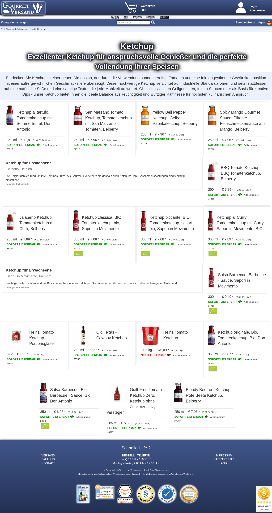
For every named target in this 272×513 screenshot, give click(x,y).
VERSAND (48, 455)
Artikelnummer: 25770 (184, 355)
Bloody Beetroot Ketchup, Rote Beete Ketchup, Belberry (209, 395)
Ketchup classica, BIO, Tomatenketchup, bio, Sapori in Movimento (102, 223)
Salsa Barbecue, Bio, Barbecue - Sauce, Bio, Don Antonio (71, 395)
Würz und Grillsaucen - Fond (20, 29)
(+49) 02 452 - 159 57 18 (136, 459)
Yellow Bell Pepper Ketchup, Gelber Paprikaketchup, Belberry (175, 118)
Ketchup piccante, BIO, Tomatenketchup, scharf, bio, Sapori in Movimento (172, 223)
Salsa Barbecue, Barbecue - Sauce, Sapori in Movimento (242, 280)
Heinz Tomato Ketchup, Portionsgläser (42, 338)
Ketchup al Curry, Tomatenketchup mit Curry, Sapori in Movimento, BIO (241, 223)
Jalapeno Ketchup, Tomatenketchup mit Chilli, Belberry (37, 223)
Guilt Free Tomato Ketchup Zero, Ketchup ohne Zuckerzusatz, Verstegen (134, 400)
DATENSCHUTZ (224, 459)
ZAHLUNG (48, 459)
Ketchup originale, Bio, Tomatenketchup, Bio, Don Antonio (241, 338)
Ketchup (41, 29)
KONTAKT (48, 463)
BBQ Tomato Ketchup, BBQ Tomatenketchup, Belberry (241, 173)
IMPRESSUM (223, 455)
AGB (224, 463)
